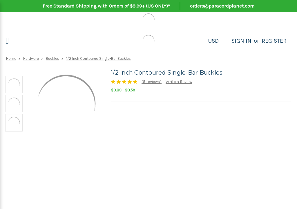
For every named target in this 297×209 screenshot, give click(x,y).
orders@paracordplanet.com (222, 6)
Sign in (241, 40)
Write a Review (179, 81)
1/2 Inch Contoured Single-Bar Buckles (98, 58)
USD (213, 40)
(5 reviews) (152, 81)
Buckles (52, 58)
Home (11, 58)
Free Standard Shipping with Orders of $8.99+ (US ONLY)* (106, 6)
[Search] (225, 41)
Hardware (31, 58)
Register (274, 40)
